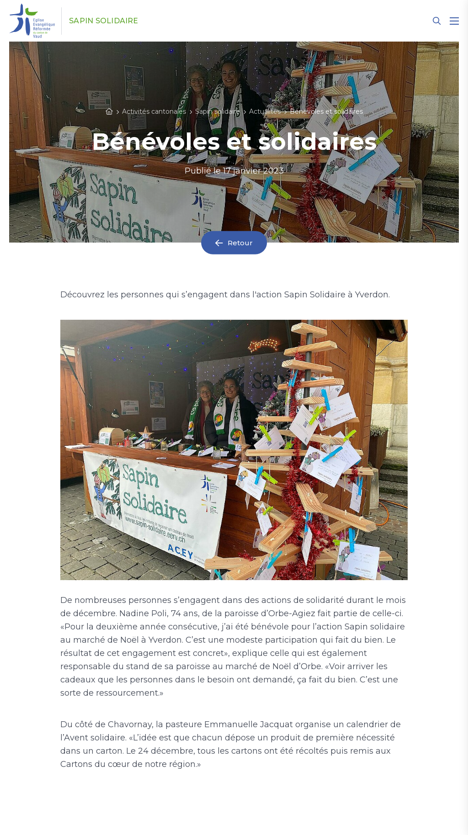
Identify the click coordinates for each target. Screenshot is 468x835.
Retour (240, 242)
